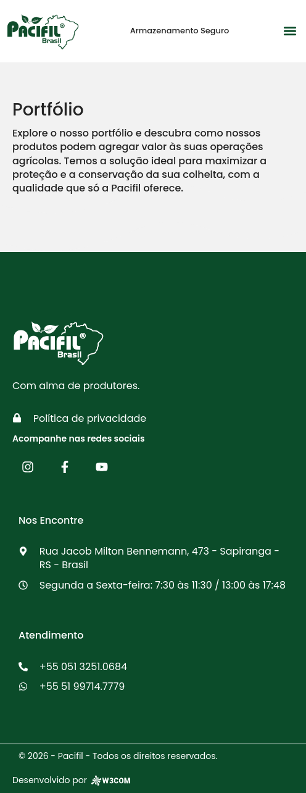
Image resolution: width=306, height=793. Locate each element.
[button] (289, 31)
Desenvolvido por (72, 780)
